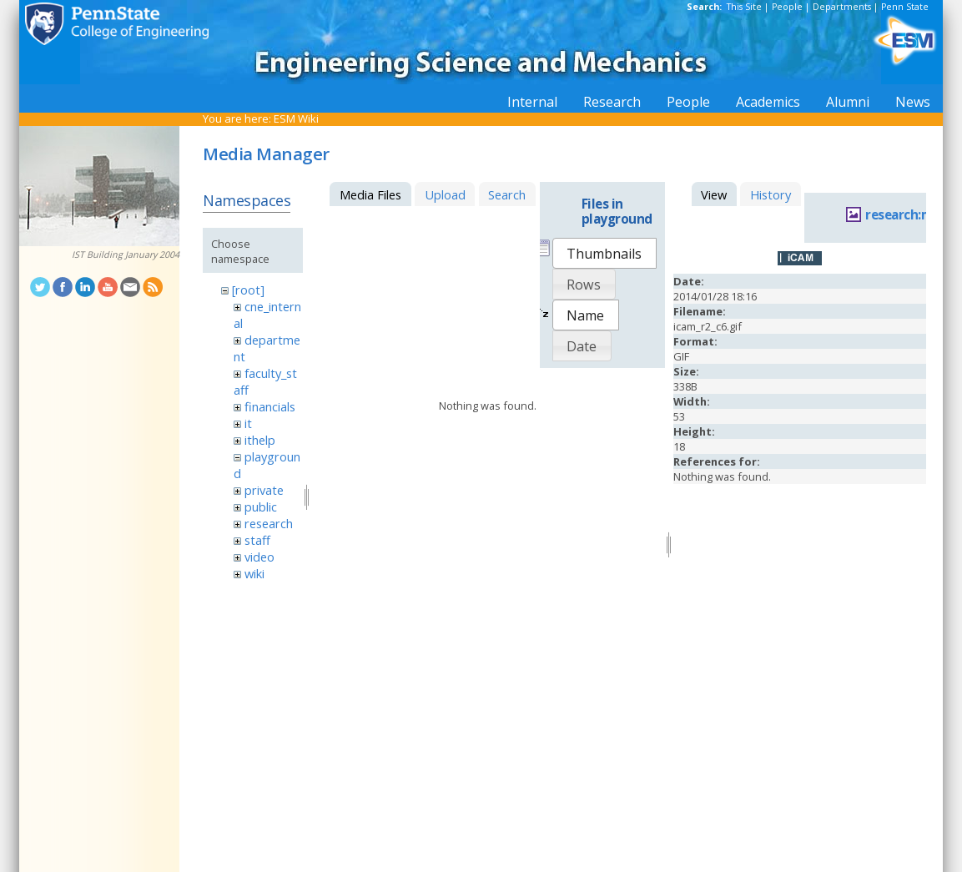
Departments (842, 7)
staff (257, 540)
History (770, 194)
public (260, 506)
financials (269, 406)
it (248, 423)
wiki (254, 573)
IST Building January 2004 (125, 254)
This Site (744, 7)
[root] (248, 289)
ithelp (259, 439)
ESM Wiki (296, 118)
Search (507, 194)
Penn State (905, 7)
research (268, 523)
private (264, 489)
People (787, 7)
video (259, 556)
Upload (445, 194)
